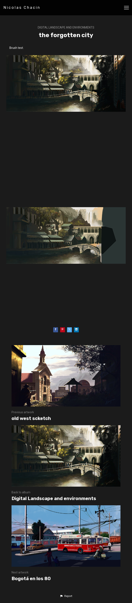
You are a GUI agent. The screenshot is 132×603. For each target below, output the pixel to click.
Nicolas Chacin (21, 7)
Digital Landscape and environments (66, 27)
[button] (66, 596)
